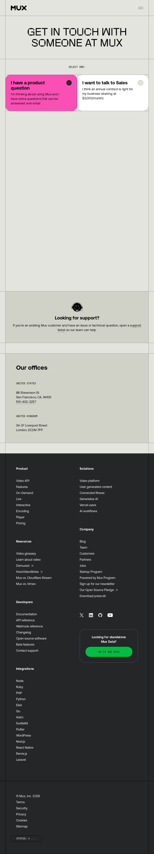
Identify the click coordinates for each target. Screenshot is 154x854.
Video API (22, 480)
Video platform (90, 480)
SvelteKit (22, 723)
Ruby (19, 687)
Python (21, 699)
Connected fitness (92, 493)
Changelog (23, 632)
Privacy (21, 814)
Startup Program (91, 571)
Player (20, 517)
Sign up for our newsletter (97, 584)
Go (18, 711)
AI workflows (88, 511)
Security (22, 808)
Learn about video (28, 559)
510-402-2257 (26, 401)
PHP (19, 693)
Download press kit (93, 596)
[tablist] (77, 93)
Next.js (20, 741)
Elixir (19, 705)
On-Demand (24, 493)
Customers (87, 553)
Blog (83, 541)
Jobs (83, 565)
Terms (20, 802)
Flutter (20, 729)
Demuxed (24, 565)
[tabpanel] (77, 201)
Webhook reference (29, 626)
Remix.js (21, 753)
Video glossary (26, 553)
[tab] (41, 93)
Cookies (21, 820)
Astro (19, 717)
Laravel (21, 759)
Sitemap (22, 826)
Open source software (31, 638)
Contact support (27, 650)
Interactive (23, 505)
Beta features (25, 644)
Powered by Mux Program (97, 577)
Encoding (22, 511)
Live (18, 499)
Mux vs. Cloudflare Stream (34, 577)
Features (22, 486)
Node (20, 681)
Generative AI (89, 499)
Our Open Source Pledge (99, 590)
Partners (85, 559)
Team (83, 547)
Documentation (26, 614)
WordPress (23, 735)
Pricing (20, 523)
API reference (25, 620)
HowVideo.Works (29, 571)
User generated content (96, 486)
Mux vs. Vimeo (26, 584)
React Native (24, 747)
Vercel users (88, 505)
